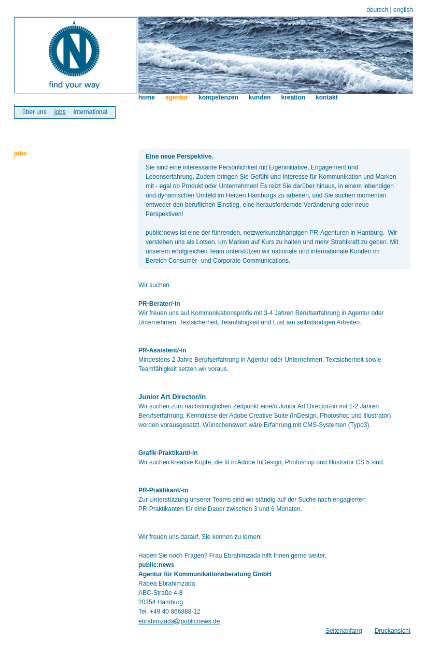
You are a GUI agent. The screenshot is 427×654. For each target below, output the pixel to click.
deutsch (377, 9)
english (403, 9)
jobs (60, 112)
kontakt (327, 97)
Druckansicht (392, 630)
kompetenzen (218, 97)
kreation (293, 97)
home (146, 97)
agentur (176, 97)
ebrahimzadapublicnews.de (179, 621)
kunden (260, 97)
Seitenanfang (343, 630)
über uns (34, 112)
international (90, 112)
